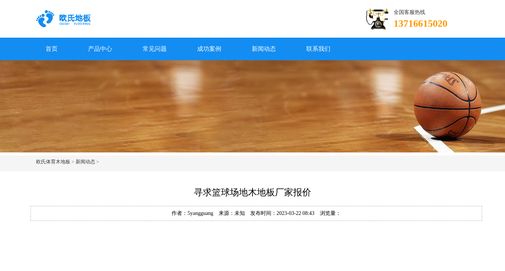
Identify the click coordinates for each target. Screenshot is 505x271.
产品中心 (100, 49)
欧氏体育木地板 (53, 161)
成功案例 (209, 49)
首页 (52, 49)
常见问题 (155, 49)
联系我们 (318, 49)
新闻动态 (264, 49)
